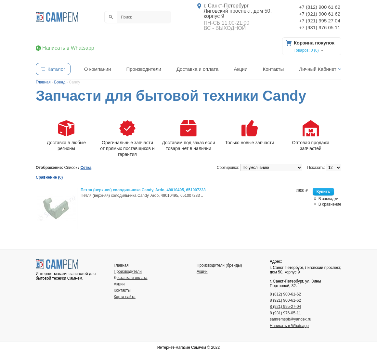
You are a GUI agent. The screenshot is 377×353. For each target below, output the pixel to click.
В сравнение (329, 204)
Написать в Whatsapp (68, 48)
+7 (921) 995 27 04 (319, 20)
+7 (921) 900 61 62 (319, 14)
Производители (143, 69)
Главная (121, 265)
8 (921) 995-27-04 (285, 306)
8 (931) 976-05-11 (285, 313)
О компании (97, 69)
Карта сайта (125, 297)
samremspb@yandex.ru (290, 319)
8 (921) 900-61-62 (285, 300)
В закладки (328, 198)
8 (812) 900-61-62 (285, 294)
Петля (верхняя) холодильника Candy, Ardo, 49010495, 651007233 (143, 190)
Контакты (273, 69)
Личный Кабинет (317, 69)
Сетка (85, 167)
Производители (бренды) (219, 265)
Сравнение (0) (49, 177)
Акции (240, 69)
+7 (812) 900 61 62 (319, 7)
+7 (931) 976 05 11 (319, 27)
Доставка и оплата (197, 69)
